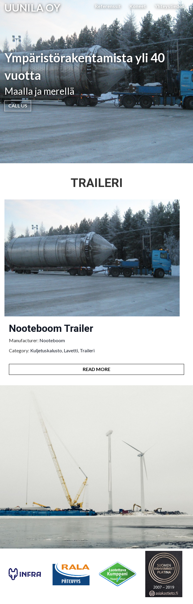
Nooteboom (52, 340)
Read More (96, 369)
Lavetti (71, 350)
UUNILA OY (32, 7)
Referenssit (108, 6)
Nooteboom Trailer (51, 328)
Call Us (17, 105)
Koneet (138, 6)
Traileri (87, 350)
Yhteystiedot (169, 6)
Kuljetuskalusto (46, 350)
